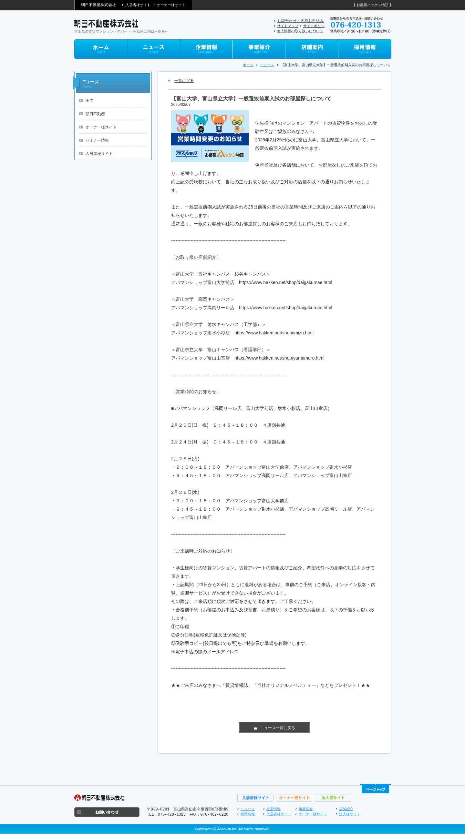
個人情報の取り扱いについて (300, 31)
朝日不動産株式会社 (98, 5)
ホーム (248, 65)
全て (89, 100)
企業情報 (273, 809)
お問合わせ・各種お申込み (300, 21)
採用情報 (248, 814)
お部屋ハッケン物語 (372, 5)
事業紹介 (306, 809)
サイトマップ (287, 26)
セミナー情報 (97, 140)
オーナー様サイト (171, 5)
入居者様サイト (138, 5)
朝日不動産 (95, 114)
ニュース (267, 65)
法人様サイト (349, 814)
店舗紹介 (346, 809)
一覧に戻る (184, 80)
